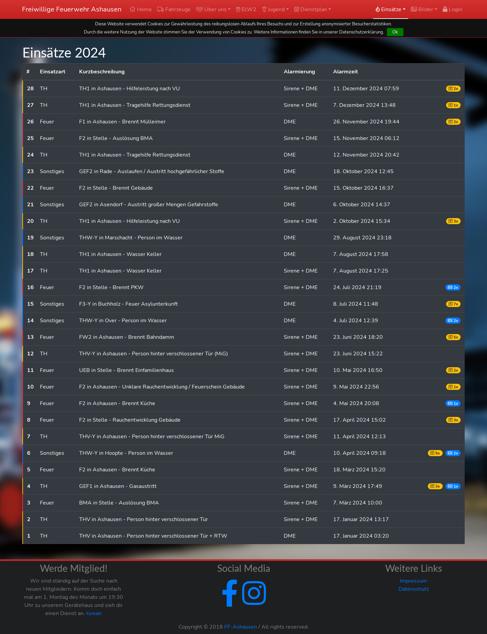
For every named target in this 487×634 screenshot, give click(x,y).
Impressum (413, 581)
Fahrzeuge (174, 9)
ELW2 (246, 9)
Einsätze (388, 9)
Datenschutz (413, 589)
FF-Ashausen (240, 627)
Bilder (422, 9)
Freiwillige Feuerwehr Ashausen (71, 9)
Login (452, 9)
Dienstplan (310, 9)
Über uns (211, 9)
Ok (395, 32)
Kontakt (94, 614)
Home (141, 9)
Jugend (273, 9)
